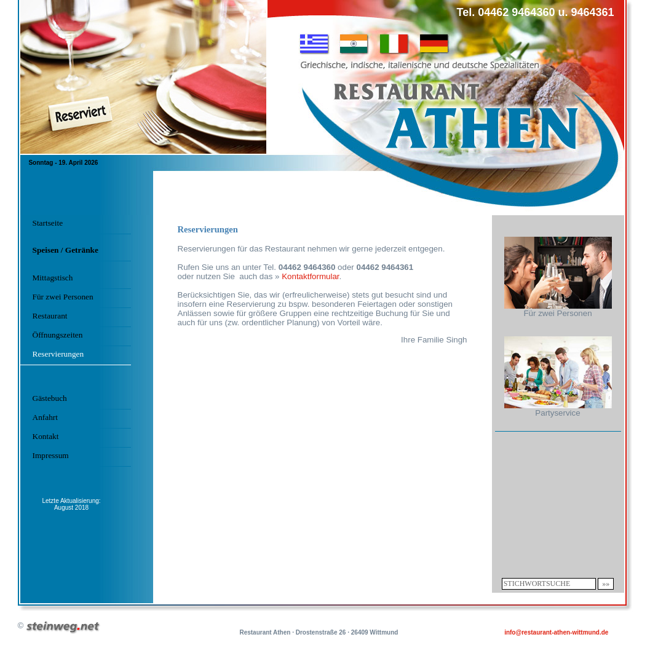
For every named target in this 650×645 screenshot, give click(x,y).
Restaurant (50, 315)
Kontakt (46, 436)
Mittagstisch (53, 277)
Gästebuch (50, 398)
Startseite (48, 223)
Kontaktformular (310, 276)
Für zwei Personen (63, 296)
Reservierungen (58, 353)
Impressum (51, 455)
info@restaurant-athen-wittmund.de (556, 632)
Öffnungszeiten (58, 334)
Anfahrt (45, 417)
